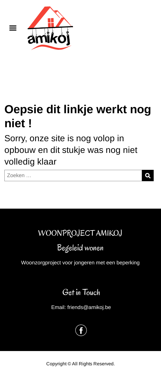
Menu (15, 28)
